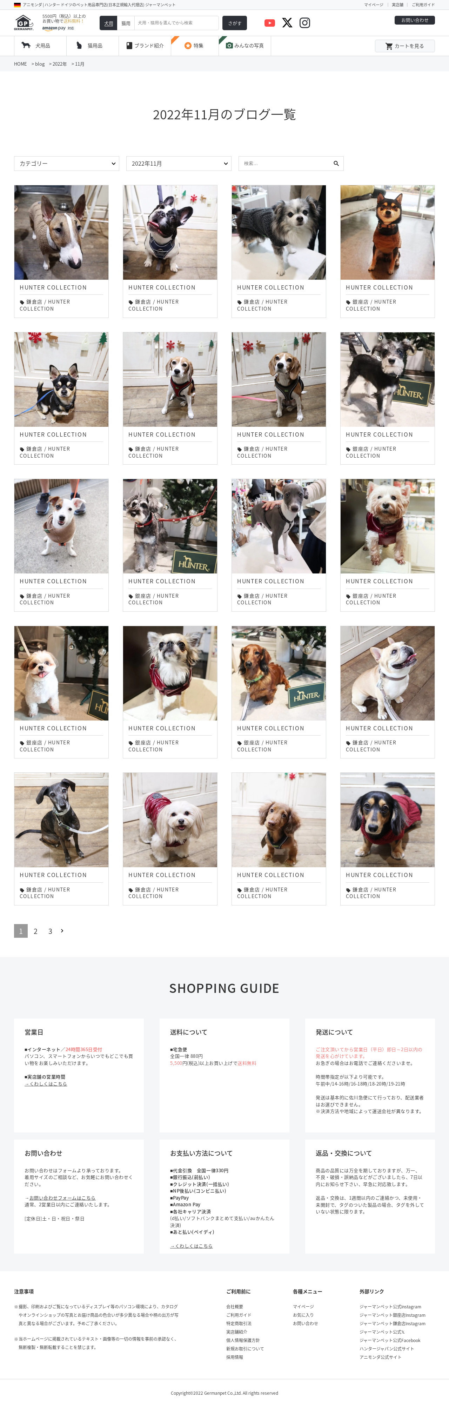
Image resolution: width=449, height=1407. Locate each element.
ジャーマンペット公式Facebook (390, 1340)
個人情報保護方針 (243, 1340)
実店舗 (397, 5)
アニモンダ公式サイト (381, 1357)
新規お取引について (245, 1349)
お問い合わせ (415, 19)
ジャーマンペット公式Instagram (390, 1306)
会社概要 (234, 1306)
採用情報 (234, 1357)
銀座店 (361, 301)
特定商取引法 (239, 1323)
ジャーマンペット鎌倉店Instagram (392, 1323)
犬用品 (42, 45)
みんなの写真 (244, 45)
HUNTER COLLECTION (45, 305)
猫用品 (95, 45)
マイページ (373, 5)
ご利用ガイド (423, 5)
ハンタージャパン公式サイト (387, 1349)
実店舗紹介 (236, 1332)
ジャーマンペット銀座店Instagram (392, 1315)
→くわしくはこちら (46, 1083)
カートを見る (404, 46)
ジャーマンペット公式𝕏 (382, 1332)
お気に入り (303, 1315)
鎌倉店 (34, 301)
